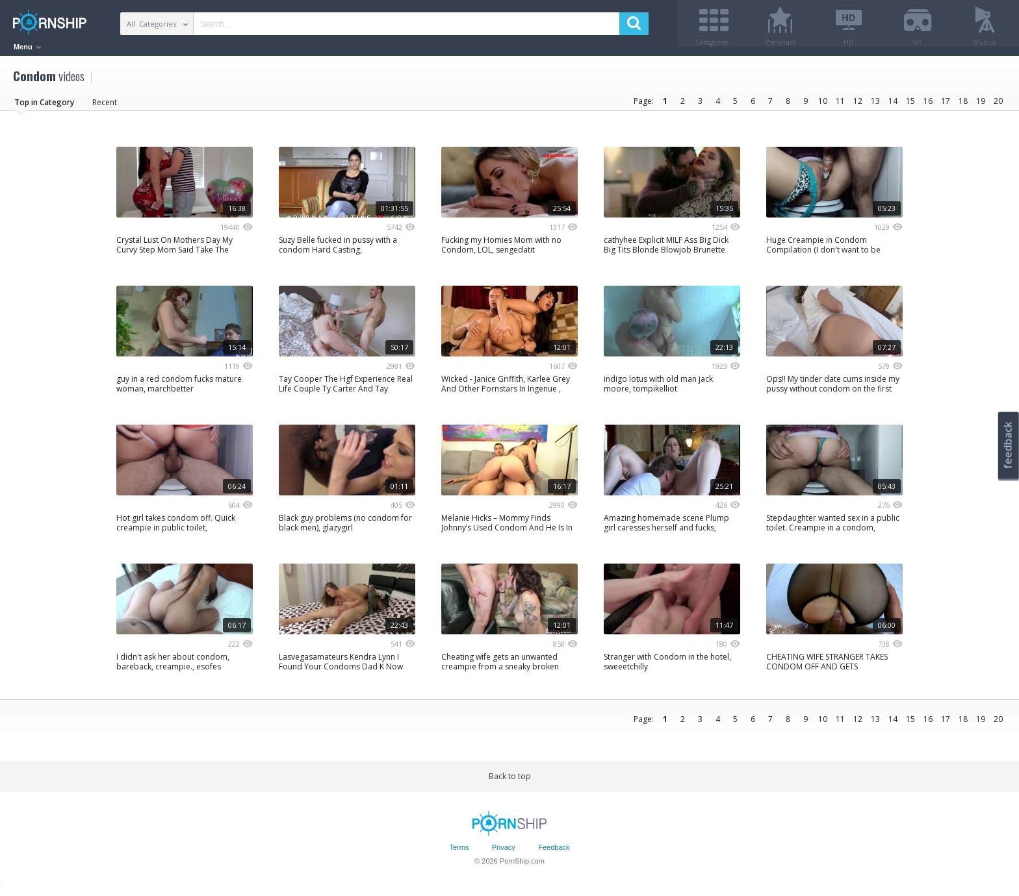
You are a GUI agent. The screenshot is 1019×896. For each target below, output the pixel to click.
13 (875, 105)
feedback (1008, 445)
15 (910, 105)
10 (822, 105)
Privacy (503, 852)
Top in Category (44, 106)
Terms (459, 852)
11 (840, 105)
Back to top (510, 780)
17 (945, 105)
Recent (104, 106)
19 (980, 105)
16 (928, 105)
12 (857, 105)
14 (892, 105)
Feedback (553, 852)
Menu (27, 47)
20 (998, 105)
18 (963, 105)
